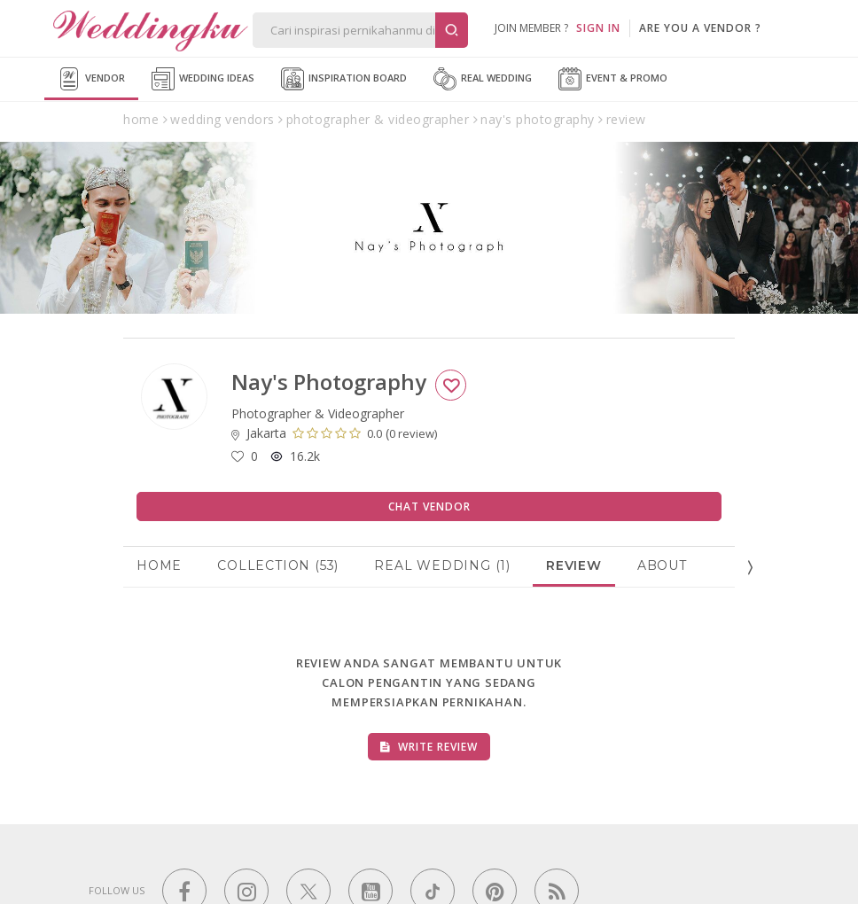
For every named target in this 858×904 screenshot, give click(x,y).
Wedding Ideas (203, 78)
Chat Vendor (429, 506)
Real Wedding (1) (442, 565)
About (662, 565)
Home (159, 565)
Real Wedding (482, 78)
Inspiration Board (344, 78)
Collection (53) (278, 565)
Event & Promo (612, 78)
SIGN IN (598, 27)
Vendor (91, 78)
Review (574, 565)
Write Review (429, 746)
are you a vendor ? (700, 27)
